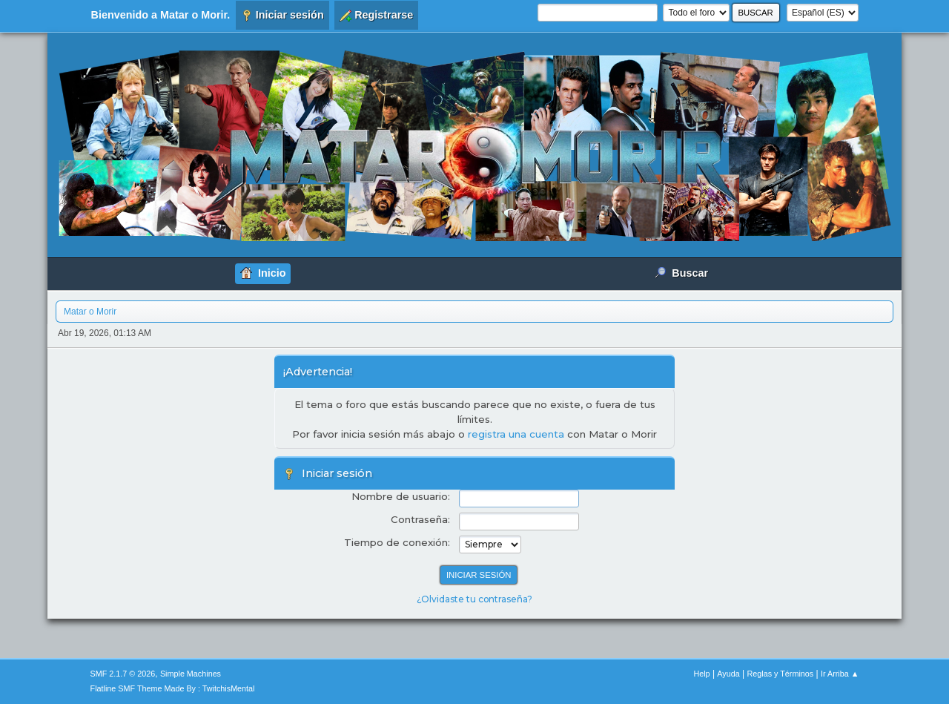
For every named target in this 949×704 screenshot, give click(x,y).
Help (701, 673)
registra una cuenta (516, 434)
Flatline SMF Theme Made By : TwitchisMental (172, 688)
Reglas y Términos (780, 673)
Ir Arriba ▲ (840, 673)
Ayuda (728, 673)
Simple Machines (190, 673)
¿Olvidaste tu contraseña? (474, 599)
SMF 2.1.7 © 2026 (123, 673)
